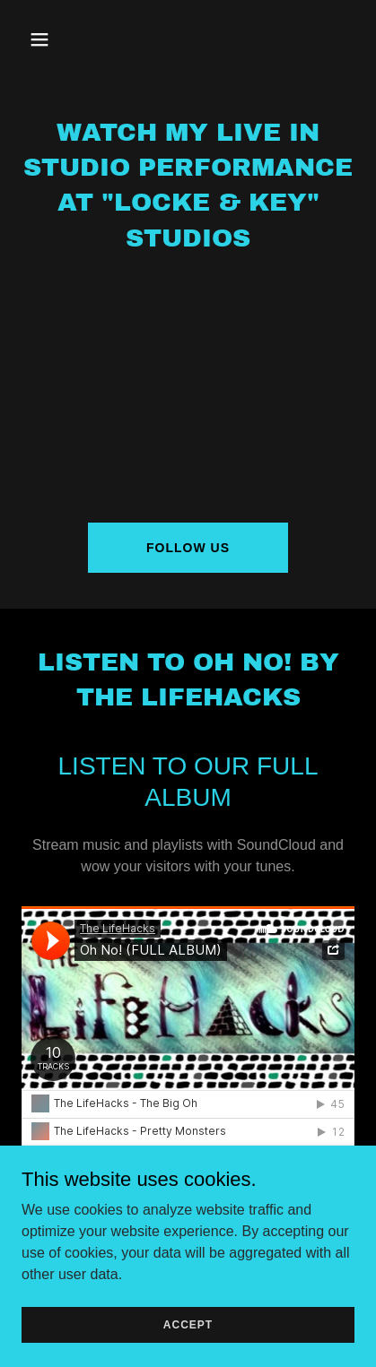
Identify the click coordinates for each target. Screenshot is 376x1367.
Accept (188, 1324)
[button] (60, 39)
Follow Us (188, 548)
